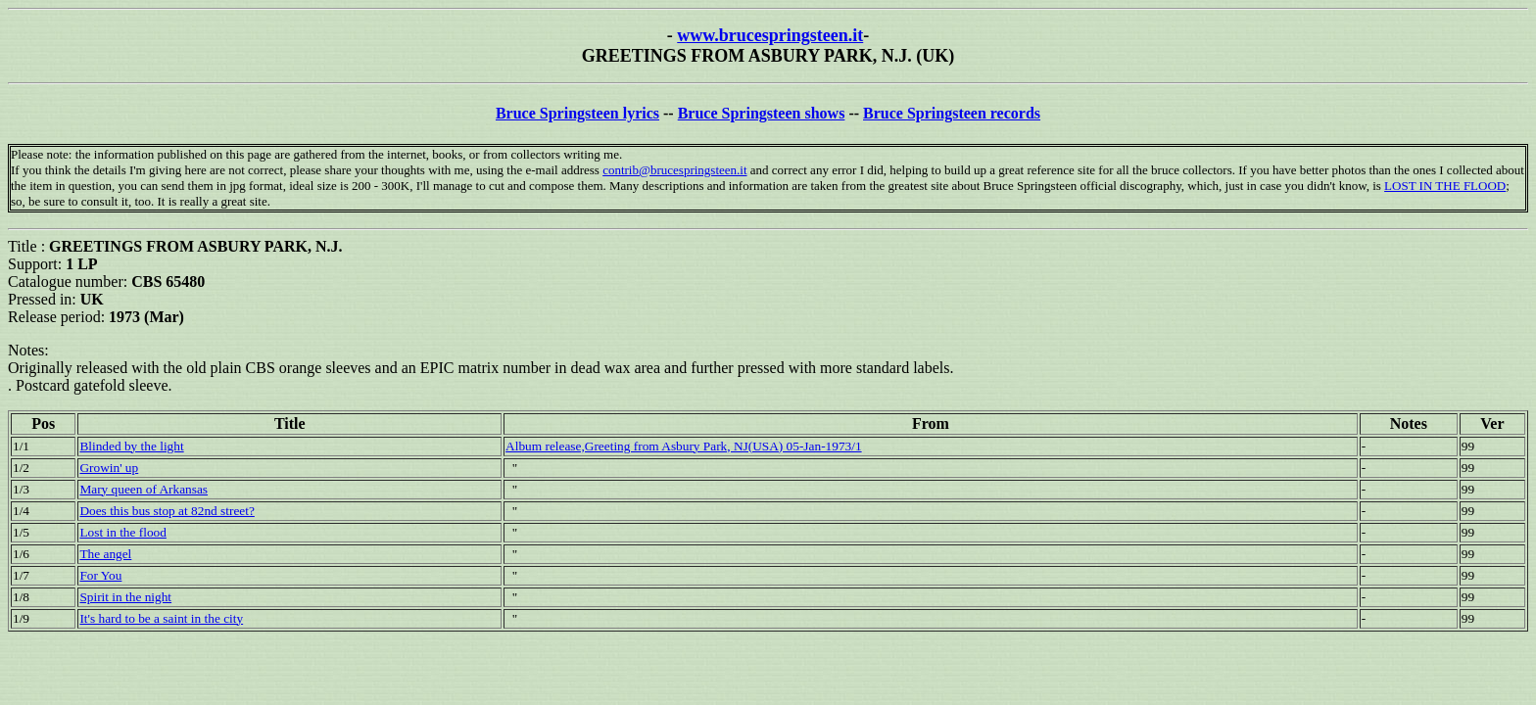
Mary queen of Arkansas (143, 489)
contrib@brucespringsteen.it (674, 170)
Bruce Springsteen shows (761, 113)
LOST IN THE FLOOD (1445, 185)
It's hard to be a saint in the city (161, 618)
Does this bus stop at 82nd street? (166, 510)
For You (100, 575)
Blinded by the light (131, 446)
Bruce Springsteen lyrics (577, 113)
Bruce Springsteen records (951, 113)
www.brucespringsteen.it (770, 35)
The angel (105, 553)
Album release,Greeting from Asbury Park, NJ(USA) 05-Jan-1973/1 (683, 446)
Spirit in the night (125, 596)
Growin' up (108, 467)
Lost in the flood (122, 532)
